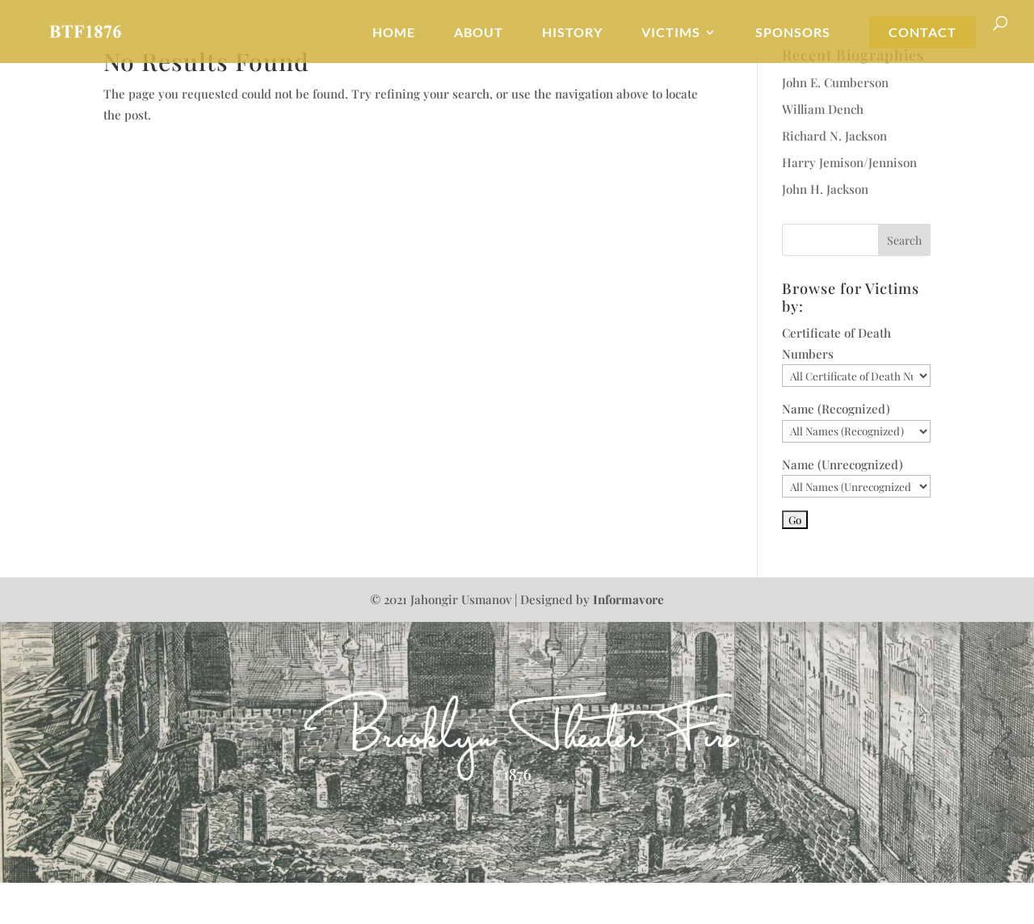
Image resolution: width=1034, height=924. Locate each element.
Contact (922, 33)
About (478, 33)
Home (393, 33)
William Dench (823, 109)
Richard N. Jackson (834, 136)
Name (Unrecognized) (842, 464)
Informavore (628, 599)
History (572, 33)
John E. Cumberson (835, 82)
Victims (670, 33)
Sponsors (792, 33)
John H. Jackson (825, 189)
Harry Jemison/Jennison (849, 162)
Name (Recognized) (836, 409)
